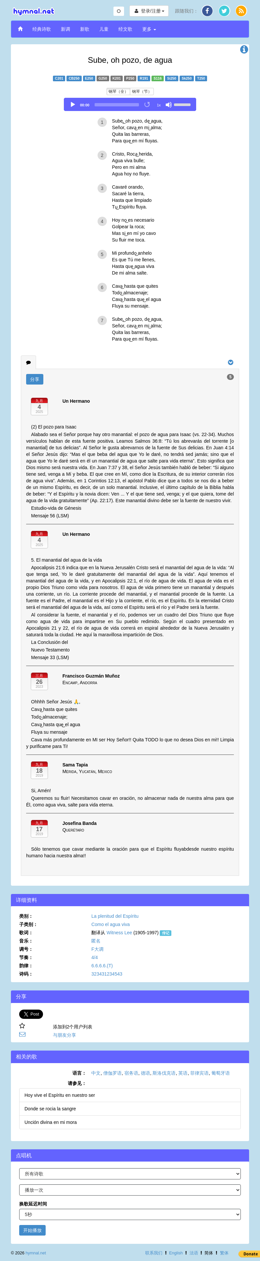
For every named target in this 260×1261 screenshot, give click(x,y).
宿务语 (131, 1073)
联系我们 (153, 1253)
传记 (165, 933)
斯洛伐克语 (164, 1073)
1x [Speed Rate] (159, 105)
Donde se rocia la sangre (50, 1108)
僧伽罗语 (112, 1073)
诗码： (26, 974)
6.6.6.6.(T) (102, 965)
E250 (89, 78)
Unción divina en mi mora (50, 1122)
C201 (59, 78)
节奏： (26, 957)
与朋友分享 (64, 1035)
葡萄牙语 (220, 1073)
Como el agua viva (110, 924)
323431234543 (106, 974)
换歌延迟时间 (33, 1203)
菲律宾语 (199, 1073)
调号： (26, 949)
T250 (201, 78)
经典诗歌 (41, 29)
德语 (145, 1073)
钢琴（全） (118, 91)
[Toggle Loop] (147, 104)
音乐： (26, 941)
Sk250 (187, 78)
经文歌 (125, 29)
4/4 (94, 957)
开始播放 (32, 1230)
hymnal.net (35, 1253)
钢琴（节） (142, 91)
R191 (144, 78)
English (176, 1253)
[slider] (117, 104)
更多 (149, 29)
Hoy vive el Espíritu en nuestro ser (59, 1095)
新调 (65, 29)
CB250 (74, 78)
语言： (79, 1073)
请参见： (77, 1083)
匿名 (96, 941)
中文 (96, 1073)
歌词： (26, 932)
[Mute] (168, 104)
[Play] (72, 104)
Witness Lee (119, 932)
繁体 (224, 1253)
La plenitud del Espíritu (114, 916)
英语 (183, 1073)
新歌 (84, 29)
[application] (130, 104)
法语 (194, 1253)
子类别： (28, 924)
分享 (34, 379)
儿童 (103, 29)
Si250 (171, 78)
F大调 (97, 949)
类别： (26, 916)
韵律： (26, 965)
